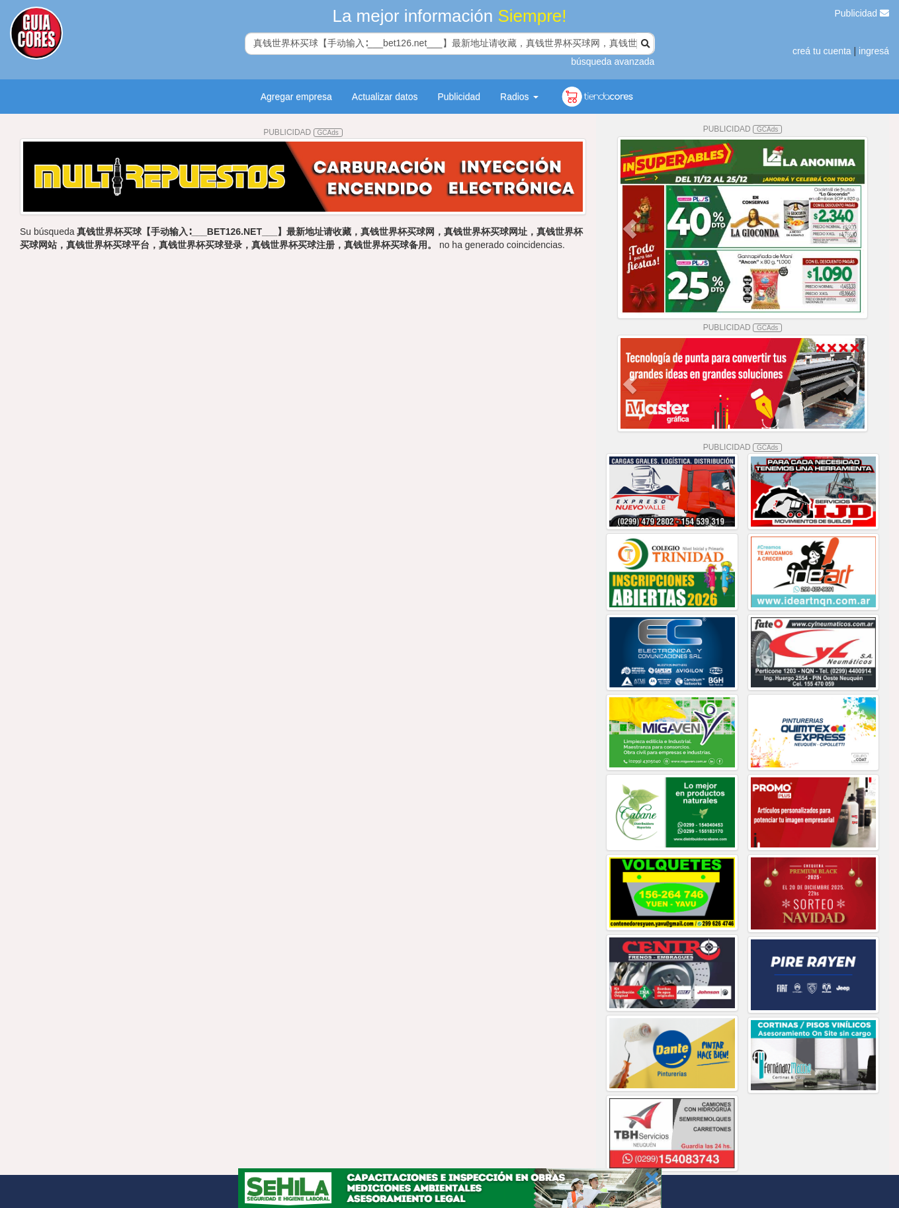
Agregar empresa (296, 96)
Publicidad (862, 13)
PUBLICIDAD (303, 132)
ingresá (874, 51)
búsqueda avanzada (612, 61)
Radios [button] (519, 96)
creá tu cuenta (821, 51)
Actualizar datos (385, 96)
